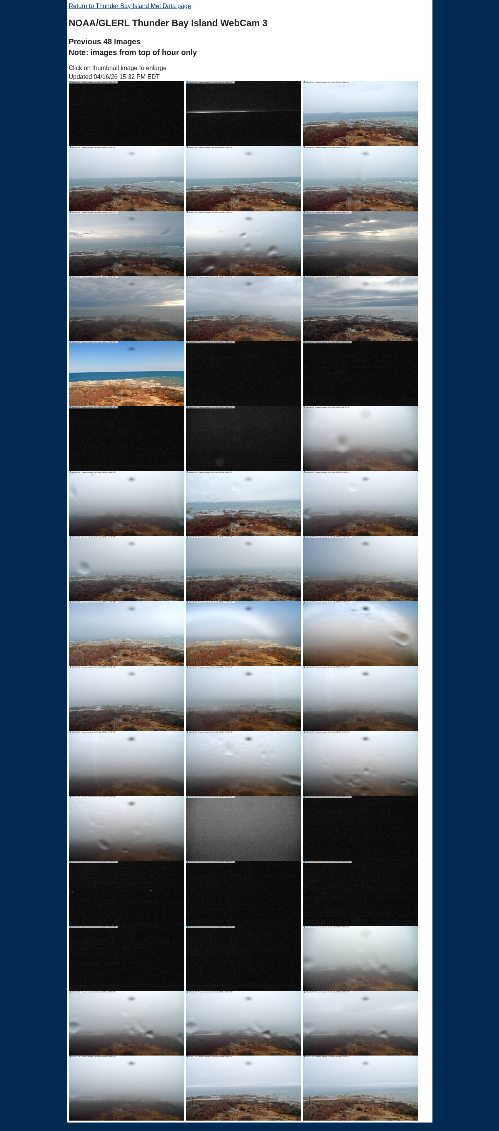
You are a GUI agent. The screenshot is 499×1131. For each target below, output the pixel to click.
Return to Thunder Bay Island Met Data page (130, 6)
